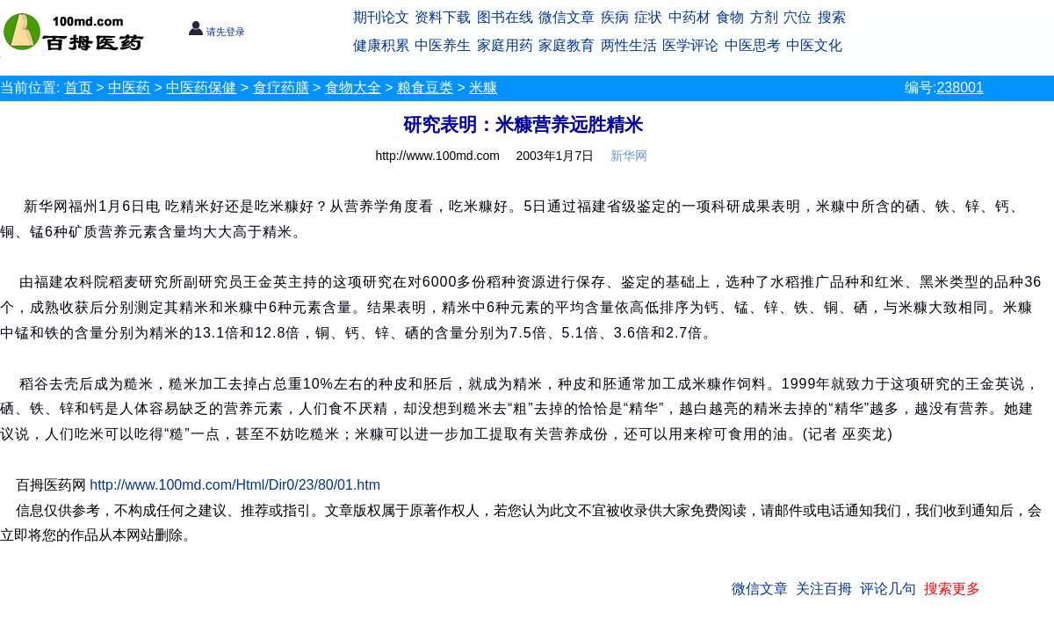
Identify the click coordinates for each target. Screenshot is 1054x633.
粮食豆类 (425, 87)
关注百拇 (824, 588)
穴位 (797, 17)
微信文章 (566, 17)
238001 (959, 87)
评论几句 (888, 588)
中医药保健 (201, 87)
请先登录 (216, 31)
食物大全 (353, 87)
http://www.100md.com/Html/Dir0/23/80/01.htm (235, 484)
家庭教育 (566, 45)
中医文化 (814, 45)
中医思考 (753, 45)
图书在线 (505, 17)
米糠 (483, 87)
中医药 (129, 87)
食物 (730, 17)
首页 (78, 87)
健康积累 (381, 45)
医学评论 (690, 45)
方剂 (764, 17)
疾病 (615, 17)
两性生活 (629, 45)
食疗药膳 (281, 87)
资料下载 (443, 17)
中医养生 (443, 45)
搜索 (832, 17)
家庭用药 (505, 45)
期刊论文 (381, 17)
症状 (648, 17)
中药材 (689, 17)
